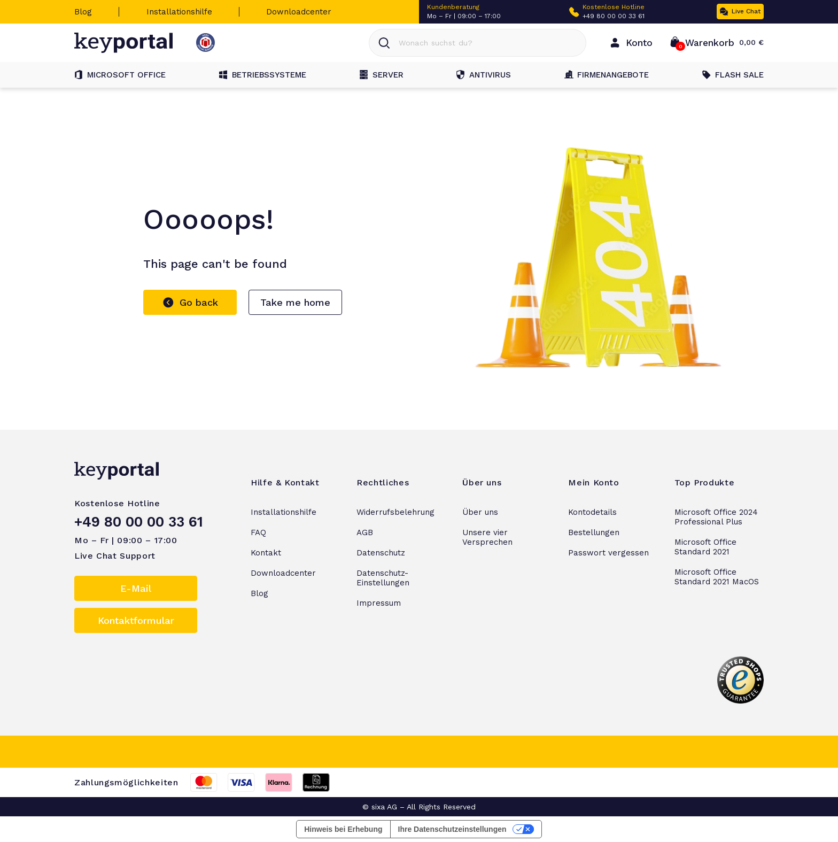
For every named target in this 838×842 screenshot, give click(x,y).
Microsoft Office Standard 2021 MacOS (716, 576)
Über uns (480, 512)
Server (382, 75)
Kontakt (266, 553)
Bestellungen (593, 532)
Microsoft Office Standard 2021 (705, 547)
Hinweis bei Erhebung (343, 829)
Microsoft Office (120, 75)
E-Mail (135, 588)
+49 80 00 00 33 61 (614, 16)
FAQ (258, 532)
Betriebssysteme (262, 75)
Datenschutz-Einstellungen (382, 578)
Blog (83, 12)
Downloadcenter (298, 12)
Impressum (378, 603)
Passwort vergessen (608, 553)
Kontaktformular (136, 620)
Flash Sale (733, 75)
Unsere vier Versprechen (487, 537)
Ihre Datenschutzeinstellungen (452, 829)
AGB (364, 532)
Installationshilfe (179, 12)
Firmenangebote (606, 75)
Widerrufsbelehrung (395, 512)
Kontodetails (592, 512)
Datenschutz (380, 553)
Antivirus (483, 75)
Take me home (295, 302)
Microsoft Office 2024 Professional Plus (716, 517)
